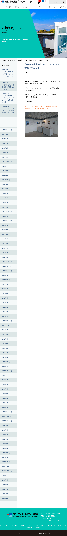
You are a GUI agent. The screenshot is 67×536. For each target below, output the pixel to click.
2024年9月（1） (7, 170)
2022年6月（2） (7, 289)
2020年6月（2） (7, 389)
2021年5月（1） (7, 348)
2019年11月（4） (7, 416)
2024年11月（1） (7, 161)
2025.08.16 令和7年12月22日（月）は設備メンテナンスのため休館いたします (8, 98)
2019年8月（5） (7, 430)
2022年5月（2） (7, 293)
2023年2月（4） (7, 252)
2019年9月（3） (7, 425)
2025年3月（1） (7, 143)
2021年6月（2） (7, 343)
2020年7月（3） (7, 384)
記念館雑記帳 (52, 7)
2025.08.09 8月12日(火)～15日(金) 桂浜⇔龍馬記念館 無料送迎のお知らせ (8, 111)
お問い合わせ (63, 7)
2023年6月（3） (7, 234)
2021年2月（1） (7, 357)
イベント (33, 7)
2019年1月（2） (7, 462)
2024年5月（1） (7, 189)
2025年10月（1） (7, 130)
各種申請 (38, 527)
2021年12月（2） (7, 316)
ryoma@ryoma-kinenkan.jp (52, 520)
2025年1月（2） (7, 152)
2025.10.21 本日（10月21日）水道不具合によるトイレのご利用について (8, 74)
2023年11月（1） (7, 216)
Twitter (40, 3)
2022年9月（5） (7, 275)
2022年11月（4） (7, 266)
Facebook (43, 1)
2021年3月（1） (7, 352)
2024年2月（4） (7, 202)
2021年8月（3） (7, 334)
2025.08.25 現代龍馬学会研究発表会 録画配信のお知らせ (8, 86)
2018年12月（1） (7, 466)
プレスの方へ (29, 527)
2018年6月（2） (7, 493)
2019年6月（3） (7, 439)
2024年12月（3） (7, 157)
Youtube (40, 1)
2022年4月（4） (7, 298)
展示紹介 (17, 7)
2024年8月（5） (7, 175)
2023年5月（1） (7, 239)
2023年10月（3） (7, 220)
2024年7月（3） (7, 180)
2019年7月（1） (7, 434)
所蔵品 (25, 7)
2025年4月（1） (7, 139)
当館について (42, 7)
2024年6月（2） (7, 184)
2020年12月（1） (7, 366)
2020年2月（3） (7, 407)
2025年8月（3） (7, 134)
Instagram (46, 1)
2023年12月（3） (7, 211)
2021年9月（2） (7, 330)
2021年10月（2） (7, 325)
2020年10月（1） (7, 375)
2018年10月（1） (7, 475)
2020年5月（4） (7, 393)
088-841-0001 (50, 516)
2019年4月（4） (7, 448)
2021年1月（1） (7, 362)
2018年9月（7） (7, 480)
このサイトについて (51, 525)
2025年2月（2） (7, 148)
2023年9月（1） (7, 225)
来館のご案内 (8, 7)
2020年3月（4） (7, 402)
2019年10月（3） (7, 421)
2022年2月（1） (7, 307)
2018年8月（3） (7, 484)
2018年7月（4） (7, 489)
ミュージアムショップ (26, 525)
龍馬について (3, 525)
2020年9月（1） (7, 380)
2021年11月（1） (7, 321)
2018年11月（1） (7, 471)
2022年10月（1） (7, 271)
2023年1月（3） (7, 257)
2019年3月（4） (7, 453)
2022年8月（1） (7, 280)
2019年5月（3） (7, 443)
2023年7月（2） (7, 230)
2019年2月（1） (7, 457)
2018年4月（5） (7, 498)
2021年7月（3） (7, 339)
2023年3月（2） (7, 248)
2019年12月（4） (7, 412)
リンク (62, 525)
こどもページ (14, 525)
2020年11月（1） (7, 371)
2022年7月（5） (7, 284)
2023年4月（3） (7, 243)
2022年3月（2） (7, 302)
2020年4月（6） (7, 398)
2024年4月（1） (7, 193)
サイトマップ (39, 525)
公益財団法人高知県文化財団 (44, 533)
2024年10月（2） (7, 166)
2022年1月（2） (7, 311)
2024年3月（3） (7, 198)
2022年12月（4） (7, 261)
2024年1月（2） (7, 207)
